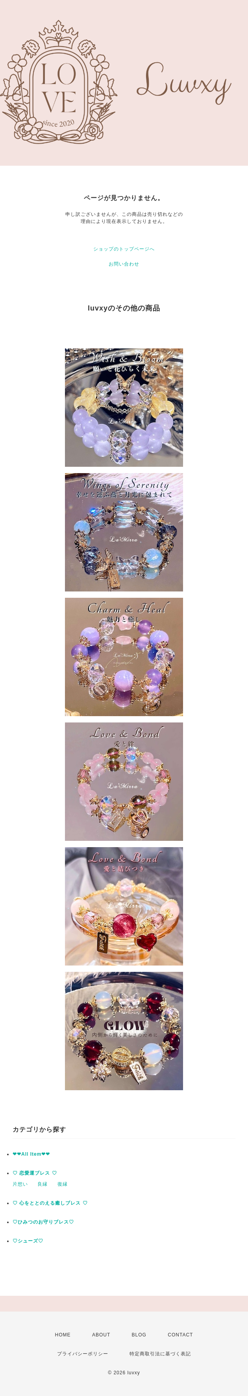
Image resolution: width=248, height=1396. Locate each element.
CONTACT (180, 1335)
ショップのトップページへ (124, 249)
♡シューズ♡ (28, 1241)
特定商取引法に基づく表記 (160, 1354)
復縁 (62, 1184)
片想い (20, 1184)
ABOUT (101, 1335)
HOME (63, 1335)
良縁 (42, 1184)
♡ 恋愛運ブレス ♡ (35, 1173)
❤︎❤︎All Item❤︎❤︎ (31, 1154)
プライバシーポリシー (82, 1354)
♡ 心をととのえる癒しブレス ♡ (50, 1203)
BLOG (139, 1335)
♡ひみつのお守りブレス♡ (43, 1222)
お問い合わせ (124, 264)
